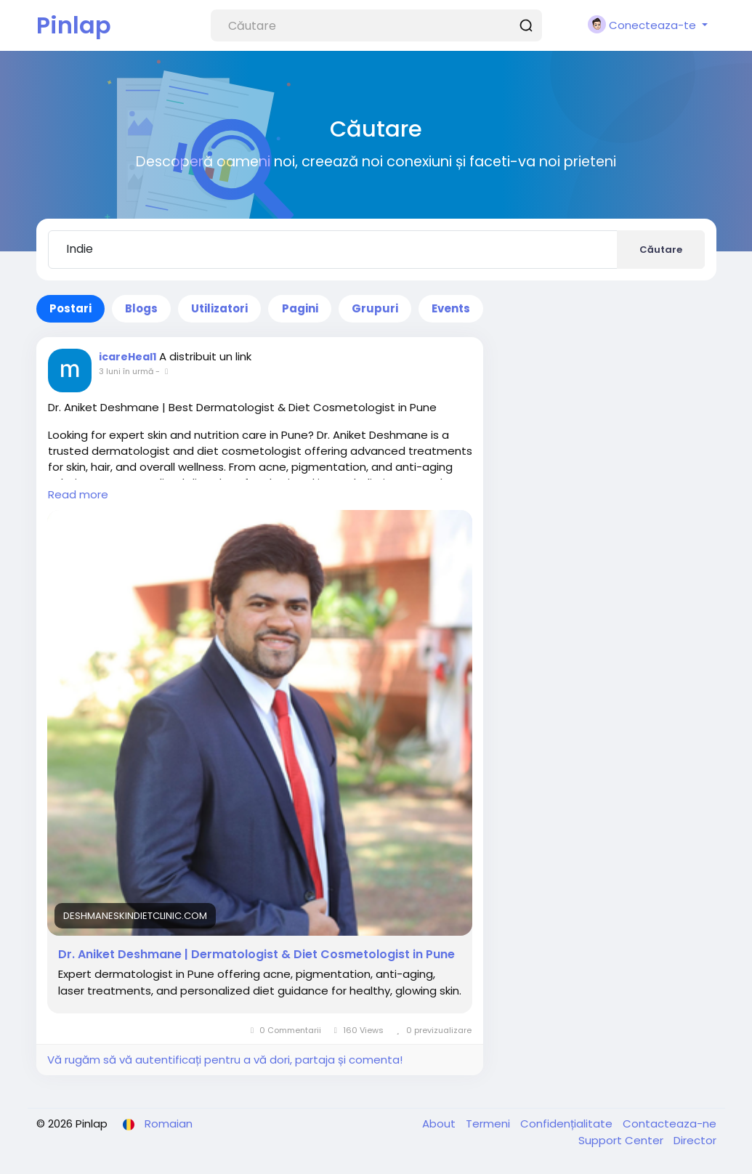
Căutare (660, 249)
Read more (78, 494)
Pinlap (73, 25)
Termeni (489, 1123)
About (440, 1123)
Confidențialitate (567, 1123)
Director (695, 1140)
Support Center (622, 1140)
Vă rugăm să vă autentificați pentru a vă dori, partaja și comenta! (225, 1059)
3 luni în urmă (126, 371)
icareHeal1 (127, 356)
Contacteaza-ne (669, 1123)
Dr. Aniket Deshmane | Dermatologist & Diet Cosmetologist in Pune (256, 955)
